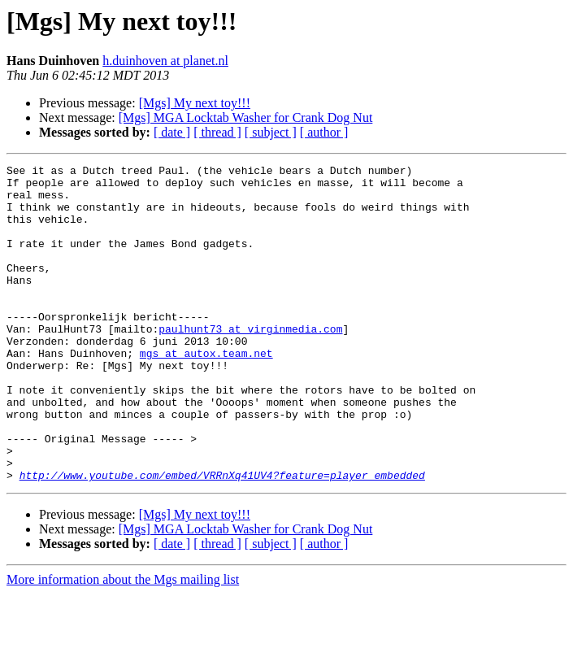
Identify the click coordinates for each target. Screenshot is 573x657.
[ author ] (324, 132)
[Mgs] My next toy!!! (194, 103)
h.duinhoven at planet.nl (165, 60)
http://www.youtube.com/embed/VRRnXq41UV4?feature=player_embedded (222, 538)
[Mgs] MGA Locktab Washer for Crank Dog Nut (246, 117)
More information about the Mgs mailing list (123, 643)
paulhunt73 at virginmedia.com (250, 362)
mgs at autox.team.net (206, 392)
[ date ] (172, 132)
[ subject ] (271, 132)
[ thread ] (217, 132)
